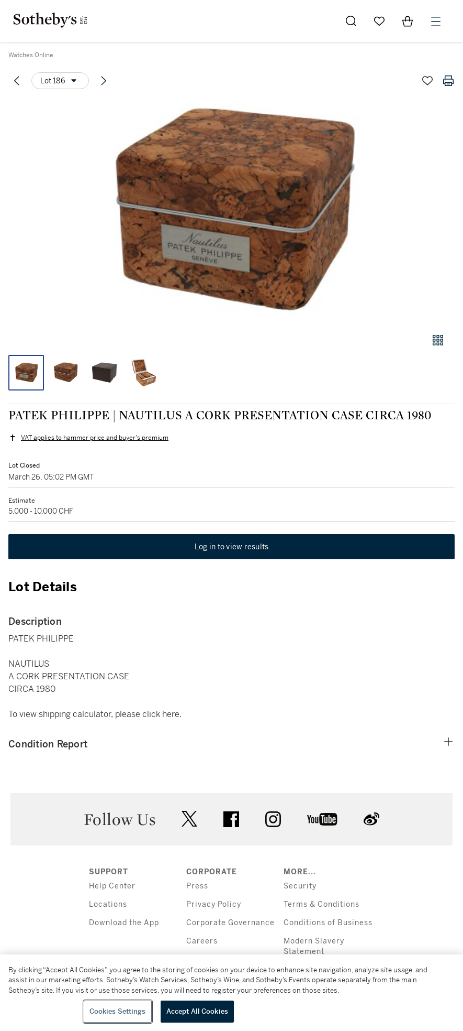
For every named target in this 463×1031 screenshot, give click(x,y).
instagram (273, 819)
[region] (231, 992)
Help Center (112, 886)
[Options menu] (60, 80)
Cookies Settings (117, 1011)
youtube (322, 819)
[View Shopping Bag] (407, 20)
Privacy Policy (213, 904)
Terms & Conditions (321, 904)
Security (300, 886)
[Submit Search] (351, 21)
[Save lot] (427, 80)
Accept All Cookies (197, 1011)
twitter (189, 819)
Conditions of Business (328, 922)
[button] (231, 211)
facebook (231, 819)
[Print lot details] (448, 80)
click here (160, 714)
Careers (202, 941)
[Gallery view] (438, 340)
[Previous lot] (16, 80)
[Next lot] (103, 80)
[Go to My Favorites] (379, 20)
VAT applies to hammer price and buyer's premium (94, 437)
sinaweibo (371, 819)
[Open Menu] (436, 21)
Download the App (124, 922)
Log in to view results (232, 546)
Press (197, 886)
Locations (108, 904)
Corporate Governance (230, 922)
